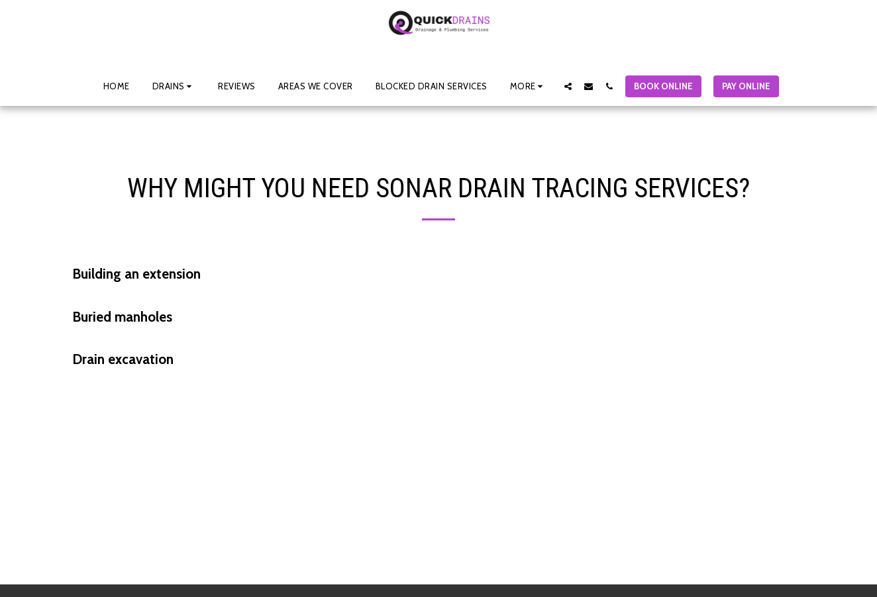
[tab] (438, 274)
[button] (174, 86)
